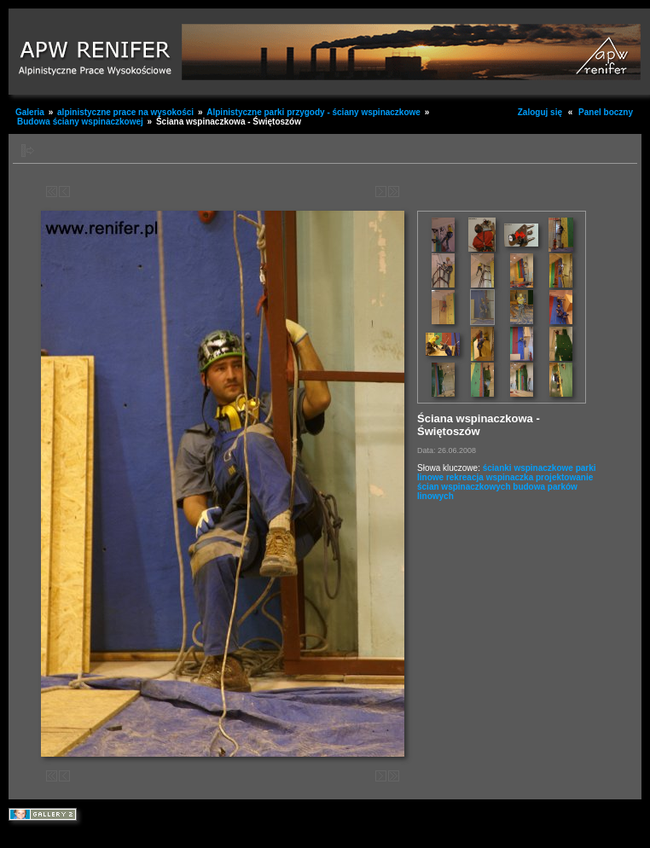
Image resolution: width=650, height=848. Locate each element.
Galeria (29, 112)
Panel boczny (605, 112)
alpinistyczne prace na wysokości (125, 112)
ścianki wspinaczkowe (528, 468)
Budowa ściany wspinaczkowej (80, 121)
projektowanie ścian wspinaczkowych (505, 482)
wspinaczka (510, 477)
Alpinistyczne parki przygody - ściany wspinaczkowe (314, 112)
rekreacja (465, 477)
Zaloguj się (540, 112)
